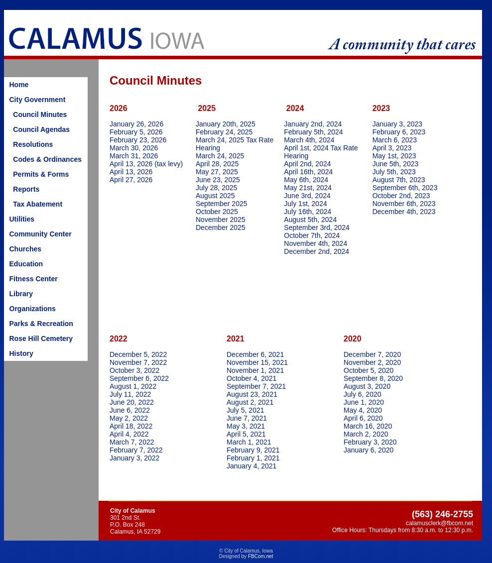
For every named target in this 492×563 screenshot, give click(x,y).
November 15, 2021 (257, 362)
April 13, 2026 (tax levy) (146, 164)
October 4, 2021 (251, 378)
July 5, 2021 (245, 410)
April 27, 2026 (131, 180)
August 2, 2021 (250, 402)
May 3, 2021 (246, 426)
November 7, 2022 (138, 362)
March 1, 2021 (249, 442)
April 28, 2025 (217, 164)
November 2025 (221, 220)
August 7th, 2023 (398, 180)
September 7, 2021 (256, 386)
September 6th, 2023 (405, 188)
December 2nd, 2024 (316, 251)
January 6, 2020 (368, 450)
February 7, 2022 (136, 450)
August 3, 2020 (367, 386)
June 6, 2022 (130, 410)
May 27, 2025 (217, 172)
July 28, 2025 (216, 188)
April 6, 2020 (363, 418)
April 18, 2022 (131, 426)
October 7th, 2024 (312, 235)
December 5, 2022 (138, 354)
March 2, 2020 (366, 434)
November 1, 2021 (255, 370)
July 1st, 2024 (305, 204)
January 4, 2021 (251, 466)
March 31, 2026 (134, 156)
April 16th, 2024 (308, 172)
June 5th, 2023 (395, 164)
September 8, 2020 (373, 378)
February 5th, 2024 (313, 132)
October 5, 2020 (368, 370)
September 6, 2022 (139, 378)
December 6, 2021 (255, 354)
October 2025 (217, 212)
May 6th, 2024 (306, 180)
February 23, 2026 (138, 140)
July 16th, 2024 (307, 212)
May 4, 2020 (363, 410)
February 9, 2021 (253, 450)
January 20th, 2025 (225, 124)
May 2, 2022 (129, 418)
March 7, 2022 (132, 442)
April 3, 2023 (392, 148)
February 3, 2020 (370, 442)
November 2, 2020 (372, 362)
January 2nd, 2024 (314, 124)
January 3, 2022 (134, 458)
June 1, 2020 (364, 402)
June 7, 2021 (247, 418)
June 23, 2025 (218, 180)
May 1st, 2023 (394, 156)
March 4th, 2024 (309, 140)
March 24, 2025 (220, 156)
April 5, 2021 (246, 434)
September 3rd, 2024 (317, 227)
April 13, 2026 (131, 172)
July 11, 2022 (130, 394)
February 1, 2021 (253, 458)
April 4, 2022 (129, 434)
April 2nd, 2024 (307, 164)
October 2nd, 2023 (401, 196)
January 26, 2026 (136, 124)
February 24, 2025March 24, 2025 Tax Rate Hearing (234, 140)
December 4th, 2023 (404, 212)
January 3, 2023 (397, 124)
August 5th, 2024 (310, 220)
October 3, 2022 (134, 370)
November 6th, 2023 (404, 204)
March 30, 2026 (134, 148)
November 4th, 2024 (315, 243)
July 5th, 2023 (394, 172)
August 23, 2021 (252, 394)
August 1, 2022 (133, 386)
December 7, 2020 (372, 354)
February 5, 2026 (136, 132)
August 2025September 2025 (221, 200)
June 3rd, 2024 (307, 196)
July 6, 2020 (362, 394)
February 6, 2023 (399, 132)
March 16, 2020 (368, 426)
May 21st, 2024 (308, 188)
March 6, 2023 (394, 140)
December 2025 (221, 227)
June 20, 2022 (132, 402)
